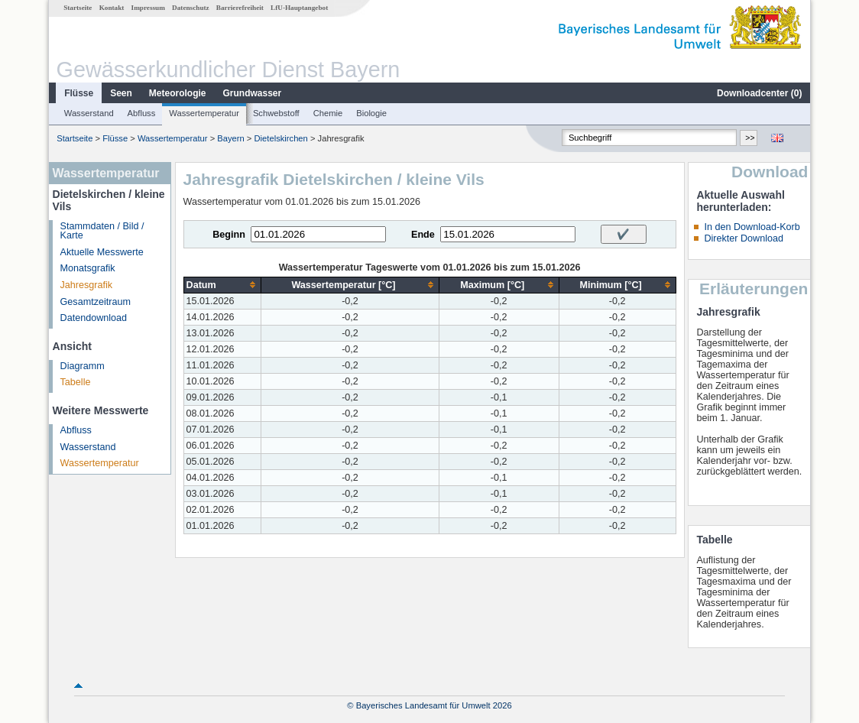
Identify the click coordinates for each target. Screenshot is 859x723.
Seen (121, 93)
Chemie (328, 113)
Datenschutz (190, 7)
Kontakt (112, 7)
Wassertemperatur (204, 113)
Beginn (228, 234)
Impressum (148, 7)
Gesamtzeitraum (95, 302)
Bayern (230, 138)
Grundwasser (252, 93)
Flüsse (78, 93)
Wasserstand (89, 113)
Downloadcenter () (759, 93)
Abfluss (142, 113)
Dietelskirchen (281, 138)
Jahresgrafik (86, 285)
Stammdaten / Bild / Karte (102, 231)
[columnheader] (222, 285)
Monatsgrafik (87, 268)
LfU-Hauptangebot (299, 7)
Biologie (371, 113)
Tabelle (75, 382)
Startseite (77, 7)
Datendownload (94, 318)
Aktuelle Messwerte (102, 252)
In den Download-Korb (751, 227)
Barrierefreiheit (240, 7)
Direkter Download (743, 238)
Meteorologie (177, 93)
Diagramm (82, 366)
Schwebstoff (276, 113)
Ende (423, 234)
